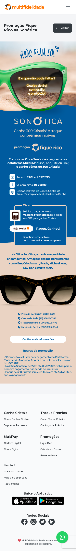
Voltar (62, 28)
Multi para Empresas (15, 477)
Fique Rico (46, 443)
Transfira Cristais (13, 471)
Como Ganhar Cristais (16, 419)
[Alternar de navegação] (67, 6)
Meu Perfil (9, 465)
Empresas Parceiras (15, 425)
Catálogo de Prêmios (52, 425)
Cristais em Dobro (50, 449)
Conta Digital (11, 449)
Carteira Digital (12, 443)
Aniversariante (48, 455)
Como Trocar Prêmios (53, 419)
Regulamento (11, 483)
